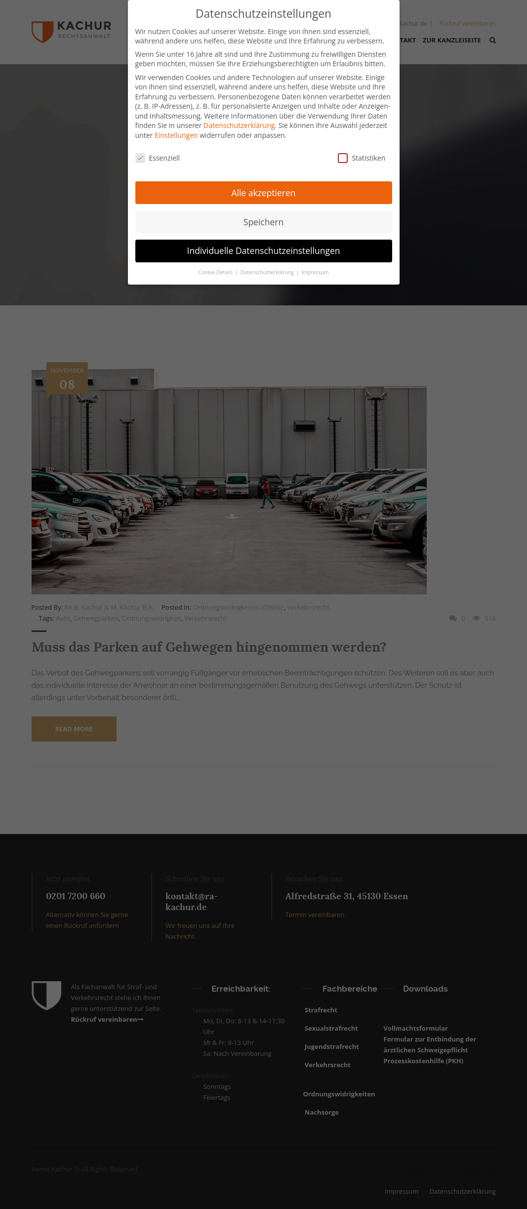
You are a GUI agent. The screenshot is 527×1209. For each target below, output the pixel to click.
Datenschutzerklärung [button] (268, 268)
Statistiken (361, 154)
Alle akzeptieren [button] (263, 189)
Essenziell (157, 154)
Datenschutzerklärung (239, 121)
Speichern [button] (263, 218)
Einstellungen (176, 131)
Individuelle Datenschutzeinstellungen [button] (263, 247)
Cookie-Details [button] (216, 268)
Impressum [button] (314, 268)
